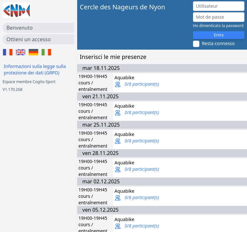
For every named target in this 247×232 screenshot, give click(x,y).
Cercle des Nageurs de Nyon (122, 7)
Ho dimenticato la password (218, 25)
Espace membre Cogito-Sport (29, 81)
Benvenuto (19, 27)
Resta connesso (218, 43)
